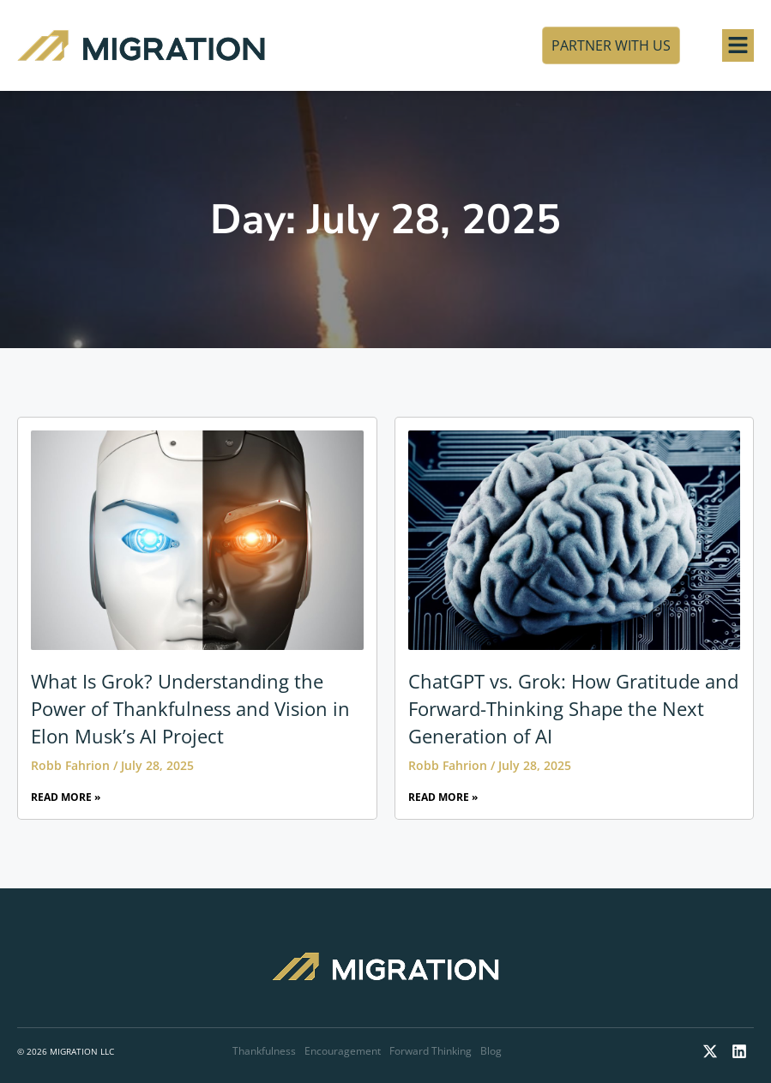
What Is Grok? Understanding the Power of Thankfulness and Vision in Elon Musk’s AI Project (190, 708)
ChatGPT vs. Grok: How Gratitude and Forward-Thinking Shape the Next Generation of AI (573, 708)
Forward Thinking (430, 1051)
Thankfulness (264, 1051)
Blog (491, 1051)
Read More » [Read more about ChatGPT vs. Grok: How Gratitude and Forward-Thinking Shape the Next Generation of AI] (443, 797)
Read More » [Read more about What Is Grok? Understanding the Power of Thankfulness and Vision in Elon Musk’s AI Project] (65, 797)
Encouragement (342, 1051)
